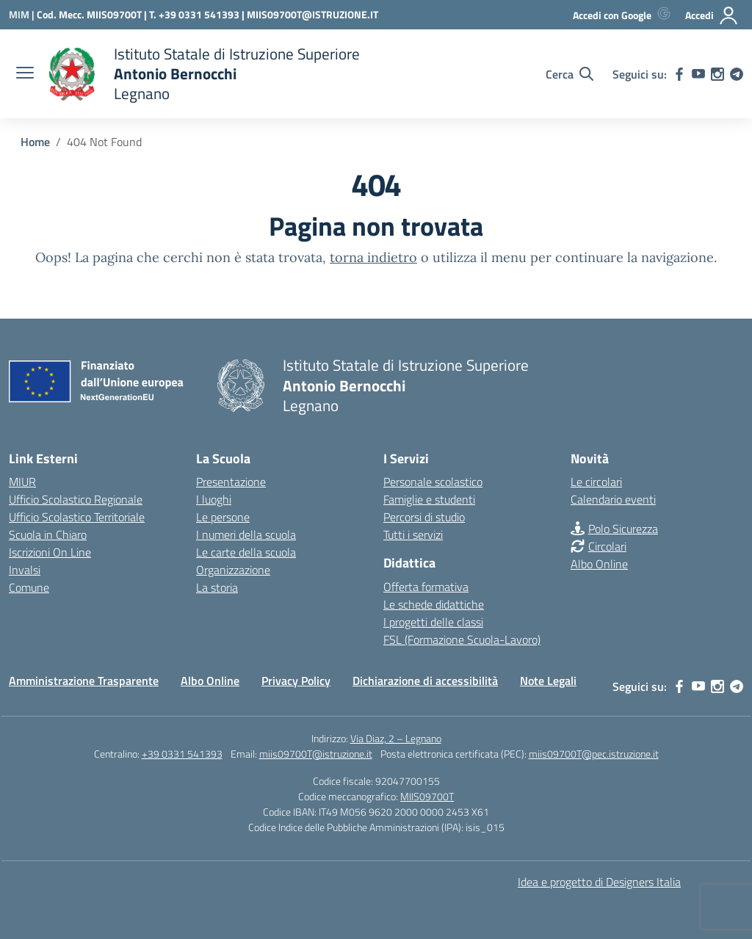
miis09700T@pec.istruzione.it (594, 753)
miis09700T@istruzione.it (315, 753)
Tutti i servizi (413, 534)
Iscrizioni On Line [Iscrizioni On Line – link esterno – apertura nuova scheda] (50, 552)
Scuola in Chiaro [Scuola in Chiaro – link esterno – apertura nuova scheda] (48, 534)
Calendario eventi (613, 499)
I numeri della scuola (246, 534)
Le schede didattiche (433, 604)
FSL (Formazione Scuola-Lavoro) (461, 639)
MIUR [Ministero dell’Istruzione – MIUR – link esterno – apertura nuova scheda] (22, 481)
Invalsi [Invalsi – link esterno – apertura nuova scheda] (24, 570)
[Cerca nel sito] (569, 74)
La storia (217, 587)
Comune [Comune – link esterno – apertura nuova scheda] (29, 587)
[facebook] (679, 74)
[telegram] (736, 74)
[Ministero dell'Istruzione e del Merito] (23, 14)
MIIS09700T (427, 796)
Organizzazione (233, 570)
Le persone (223, 517)
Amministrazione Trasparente (84, 680)
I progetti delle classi (433, 622)
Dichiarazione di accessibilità (425, 680)
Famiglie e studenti (429, 499)
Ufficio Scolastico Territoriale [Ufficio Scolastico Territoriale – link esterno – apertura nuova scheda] (77, 517)
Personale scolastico (432, 481)
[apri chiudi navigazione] (25, 74)
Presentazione (231, 481)
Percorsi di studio (424, 517)
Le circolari (596, 481)
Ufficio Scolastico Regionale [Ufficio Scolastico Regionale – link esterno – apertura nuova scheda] (75, 499)
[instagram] (717, 74)
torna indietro (373, 257)
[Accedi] (712, 15)
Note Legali (548, 680)
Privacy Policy (295, 680)
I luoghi (213, 499)
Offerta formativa (426, 586)
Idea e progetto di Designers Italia (599, 882)
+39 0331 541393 (182, 753)
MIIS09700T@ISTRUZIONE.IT (312, 14)
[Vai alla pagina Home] (35, 142)
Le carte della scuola (246, 552)
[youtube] (698, 74)
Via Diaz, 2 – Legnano (395, 738)
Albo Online (599, 564)
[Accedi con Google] (624, 15)
